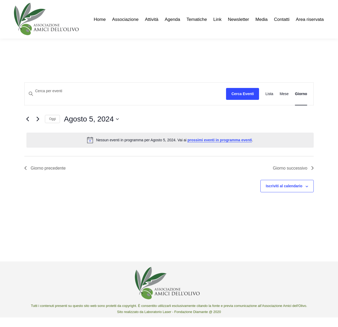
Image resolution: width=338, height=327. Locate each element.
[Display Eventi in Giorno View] (301, 103)
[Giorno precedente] (27, 128)
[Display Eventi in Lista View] (269, 103)
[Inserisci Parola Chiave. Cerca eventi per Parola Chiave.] (125, 100)
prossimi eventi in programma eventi (219, 149)
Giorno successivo (293, 177)
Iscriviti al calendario (284, 195)
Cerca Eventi (242, 103)
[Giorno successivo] (38, 128)
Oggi (52, 128)
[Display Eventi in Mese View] (284, 103)
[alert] (170, 149)
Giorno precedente (45, 177)
